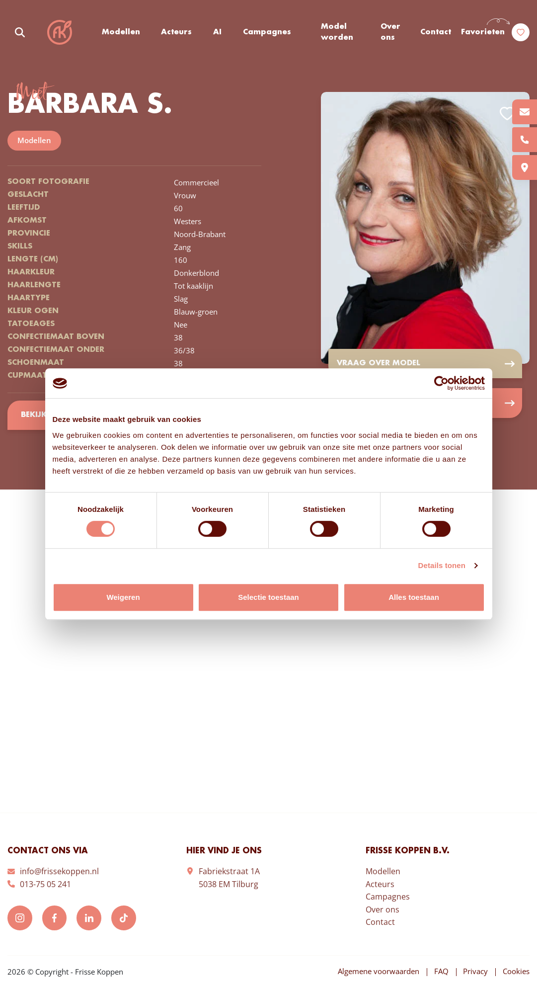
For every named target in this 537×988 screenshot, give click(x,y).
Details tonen (441, 565)
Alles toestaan (413, 597)
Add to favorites (507, 113)
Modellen (121, 32)
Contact (435, 32)
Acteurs (176, 32)
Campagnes (267, 32)
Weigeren (123, 597)
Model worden (337, 32)
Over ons (390, 32)
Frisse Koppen (59, 32)
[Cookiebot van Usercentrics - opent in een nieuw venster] (441, 383)
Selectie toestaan (268, 597)
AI (217, 32)
